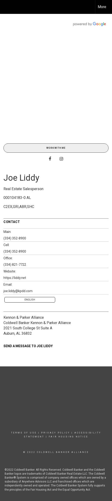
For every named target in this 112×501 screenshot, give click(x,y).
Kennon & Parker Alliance (23, 317)
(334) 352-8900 (14, 238)
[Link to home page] (7, 7)
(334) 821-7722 (14, 264)
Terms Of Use (24, 433)
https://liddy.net (14, 278)
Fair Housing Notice (68, 437)
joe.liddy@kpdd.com (18, 291)
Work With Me (56, 148)
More (102, 7)
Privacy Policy (55, 433)
